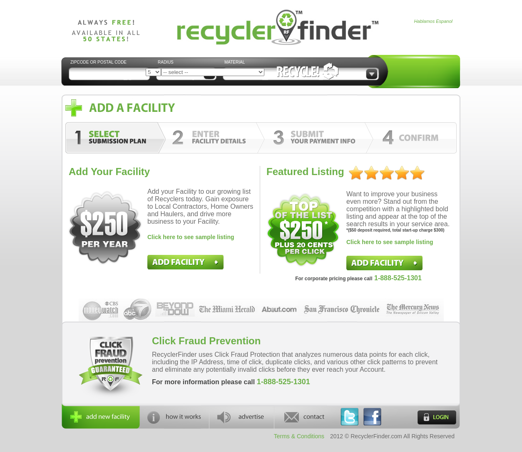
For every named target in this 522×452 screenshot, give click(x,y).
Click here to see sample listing (190, 237)
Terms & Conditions (299, 436)
